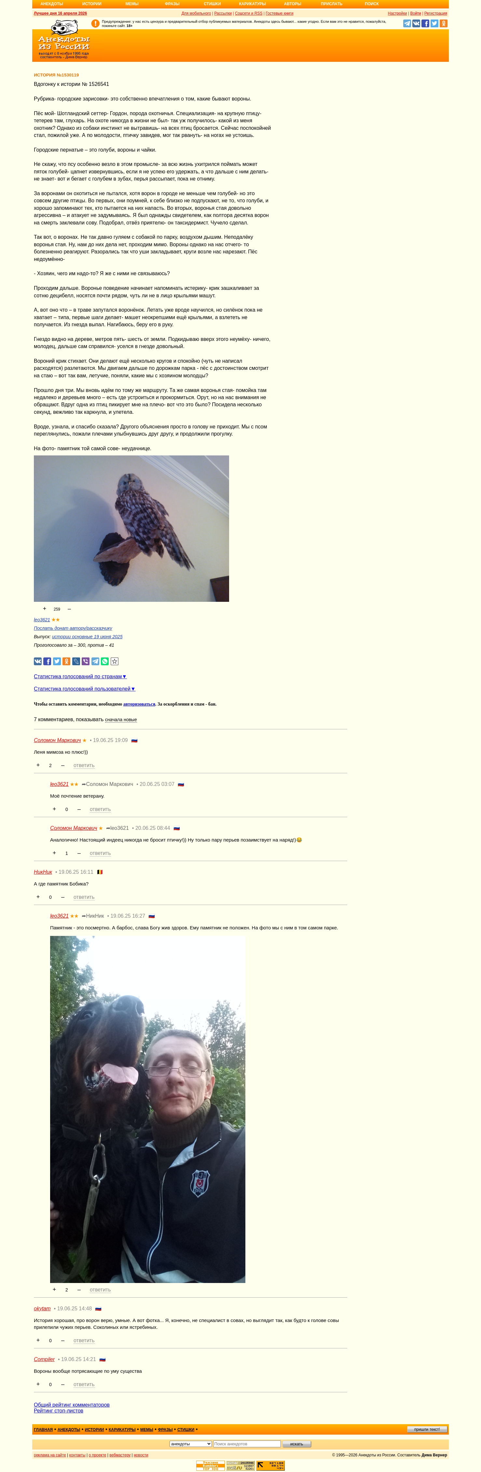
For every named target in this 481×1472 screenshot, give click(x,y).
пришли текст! (427, 1429)
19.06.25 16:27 (127, 916)
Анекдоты (51, 4)
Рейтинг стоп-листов (58, 1410)
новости (141, 1455)
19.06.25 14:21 (78, 1359)
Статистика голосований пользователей (82, 689)
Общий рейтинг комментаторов (72, 1405)
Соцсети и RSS (249, 13)
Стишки (212, 4)
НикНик (43, 872)
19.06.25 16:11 (76, 872)
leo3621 (42, 619)
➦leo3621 (117, 828)
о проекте (97, 1455)
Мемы (132, 4)
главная (43, 1429)
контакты (77, 1455)
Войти (415, 13)
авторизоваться (139, 704)
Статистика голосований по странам (78, 676)
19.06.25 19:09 (110, 740)
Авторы (292, 4)
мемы (146, 1429)
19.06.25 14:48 (74, 1308)
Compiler (44, 1359)
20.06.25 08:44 (152, 828)
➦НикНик (93, 916)
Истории (92, 4)
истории (94, 1429)
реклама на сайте (50, 1455)
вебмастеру (120, 1455)
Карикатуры (252, 4)
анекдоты (69, 1429)
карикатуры (122, 1429)
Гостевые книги (279, 13)
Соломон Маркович (57, 740)
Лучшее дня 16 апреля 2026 (60, 13)
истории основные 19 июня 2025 (87, 636)
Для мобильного (196, 13)
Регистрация (435, 13)
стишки (185, 1429)
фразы (165, 1429)
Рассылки (223, 13)
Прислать (331, 4)
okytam (42, 1308)
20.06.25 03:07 (157, 784)
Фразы (172, 4)
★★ (55, 619)
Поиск (372, 4)
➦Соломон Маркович (107, 784)
